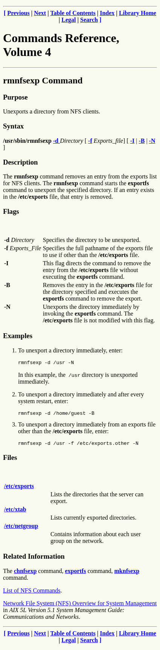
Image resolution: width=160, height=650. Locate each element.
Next (40, 13)
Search (89, 20)
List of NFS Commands (31, 594)
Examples (17, 336)
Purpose (15, 97)
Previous (18, 13)
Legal (68, 20)
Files (10, 461)
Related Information (34, 560)
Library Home (137, 13)
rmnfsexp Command (42, 80)
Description (20, 162)
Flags (11, 211)
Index (107, 13)
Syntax (13, 126)
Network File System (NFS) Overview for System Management (80, 606)
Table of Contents (72, 13)
